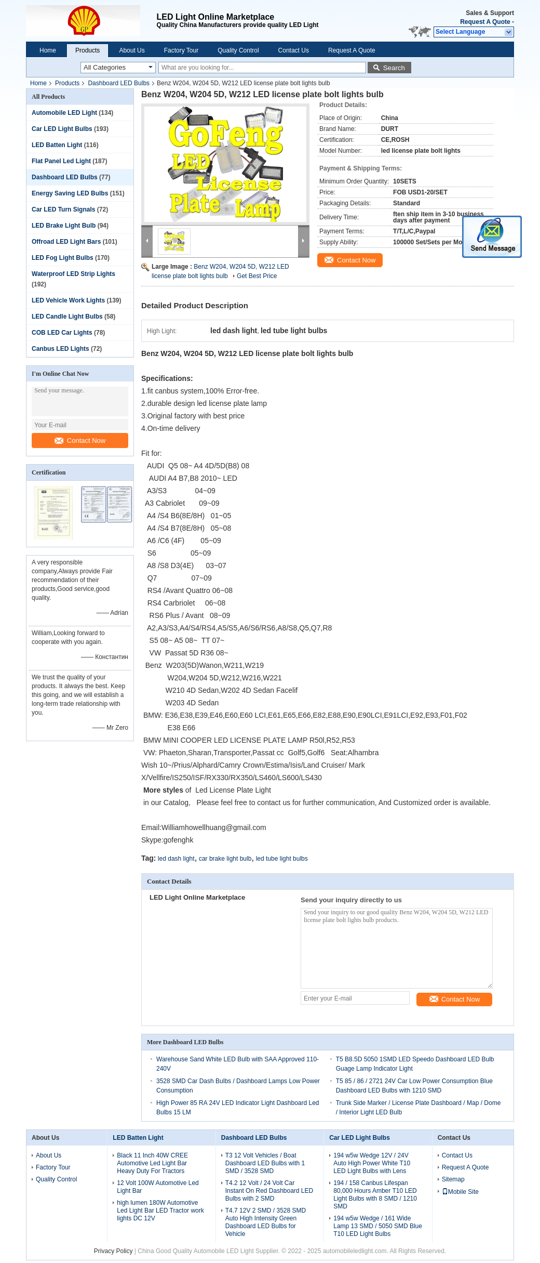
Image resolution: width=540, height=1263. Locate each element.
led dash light (176, 858)
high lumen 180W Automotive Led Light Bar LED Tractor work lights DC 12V (160, 1210)
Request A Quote (485, 21)
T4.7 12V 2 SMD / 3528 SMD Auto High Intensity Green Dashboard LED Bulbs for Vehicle (265, 1222)
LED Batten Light (57, 145)
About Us (131, 50)
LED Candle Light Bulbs (67, 316)
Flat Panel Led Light (61, 161)
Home (47, 50)
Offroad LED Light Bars (66, 241)
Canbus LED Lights (60, 348)
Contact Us (293, 50)
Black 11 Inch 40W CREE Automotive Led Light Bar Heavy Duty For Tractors (152, 1163)
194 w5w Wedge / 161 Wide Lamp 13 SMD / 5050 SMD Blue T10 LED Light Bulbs (377, 1226)
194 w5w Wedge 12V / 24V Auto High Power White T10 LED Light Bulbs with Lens (371, 1163)
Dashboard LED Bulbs (119, 83)
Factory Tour (181, 50)
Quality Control (238, 50)
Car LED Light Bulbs (62, 129)
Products (87, 50)
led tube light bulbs (282, 858)
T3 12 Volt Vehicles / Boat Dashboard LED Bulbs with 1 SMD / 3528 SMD (265, 1163)
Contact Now (80, 440)
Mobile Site (460, 1191)
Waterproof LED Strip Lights (73, 274)
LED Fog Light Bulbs (62, 257)
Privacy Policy (113, 1251)
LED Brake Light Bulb (64, 225)
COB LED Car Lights (62, 332)
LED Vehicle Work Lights (68, 300)
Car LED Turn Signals (63, 209)
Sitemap (453, 1179)
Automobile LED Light (64, 112)
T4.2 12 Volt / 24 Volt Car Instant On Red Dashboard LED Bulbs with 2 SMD (269, 1190)
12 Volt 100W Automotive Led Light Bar (157, 1186)
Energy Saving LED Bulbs (70, 193)
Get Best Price (257, 276)
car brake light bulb (225, 858)
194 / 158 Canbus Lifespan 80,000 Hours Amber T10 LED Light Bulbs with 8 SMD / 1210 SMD (375, 1194)
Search (394, 68)
